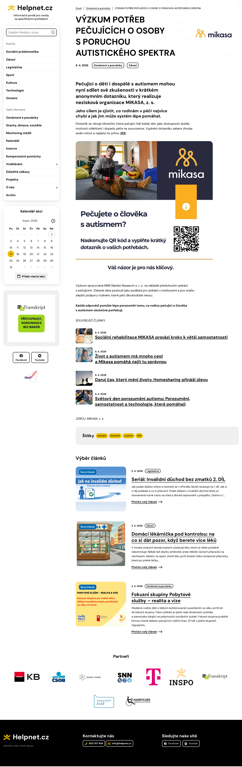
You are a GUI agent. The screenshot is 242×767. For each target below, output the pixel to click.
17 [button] (11, 254)
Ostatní (11, 98)
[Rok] (35, 220)
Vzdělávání (14, 164)
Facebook (21, 357)
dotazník (115, 436)
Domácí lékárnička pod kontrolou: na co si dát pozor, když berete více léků (174, 537)
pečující (102, 436)
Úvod (78, 8)
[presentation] (101, 489)
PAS (139, 436)
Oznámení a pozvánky (22, 117)
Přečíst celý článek (144, 502)
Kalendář (12, 141)
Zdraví (10, 59)
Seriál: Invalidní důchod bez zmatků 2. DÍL (179, 480)
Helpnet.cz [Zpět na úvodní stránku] (35, 7)
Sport (10, 75)
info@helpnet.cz (119, 744)
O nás (10, 187)
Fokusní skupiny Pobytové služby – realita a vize (161, 598)
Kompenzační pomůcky (23, 156)
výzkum (128, 436)
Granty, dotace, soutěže (24, 125)
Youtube (40, 357)
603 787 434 (94, 744)
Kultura (11, 83)
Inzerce (11, 148)
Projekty (12, 180)
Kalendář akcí (31, 211)
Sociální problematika (22, 52)
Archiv (11, 195)
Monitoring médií (18, 133)
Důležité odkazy (18, 172)
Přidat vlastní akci (33, 276)
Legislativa (14, 67)
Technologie (15, 90)
